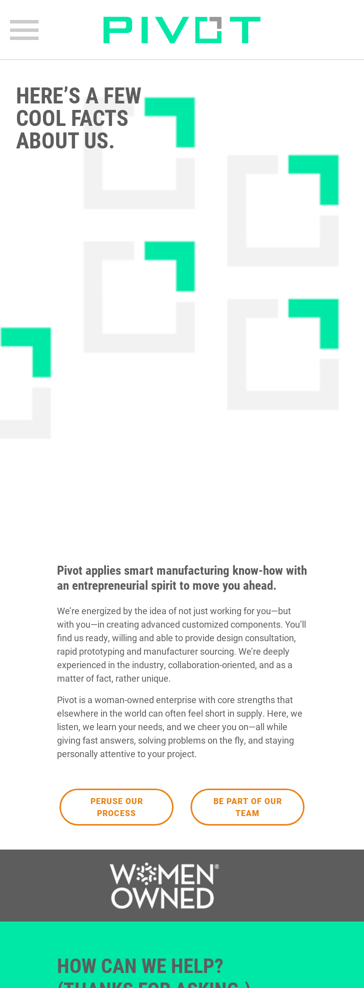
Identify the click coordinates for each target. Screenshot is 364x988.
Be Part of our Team (248, 807)
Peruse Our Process (116, 807)
